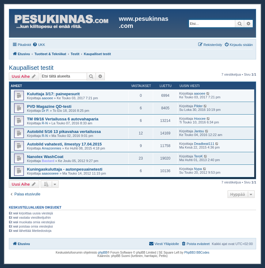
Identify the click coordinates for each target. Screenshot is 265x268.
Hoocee (200, 118)
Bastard (48, 161)
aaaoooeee (50, 173)
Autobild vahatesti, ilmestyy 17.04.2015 (64, 144)
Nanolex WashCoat (45, 156)
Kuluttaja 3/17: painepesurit (53, 94)
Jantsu (199, 131)
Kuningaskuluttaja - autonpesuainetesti (64, 169)
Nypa (198, 169)
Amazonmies (51, 148)
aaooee (47, 98)
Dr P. (45, 110)
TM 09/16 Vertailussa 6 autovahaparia (62, 119)
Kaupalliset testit (31, 67)
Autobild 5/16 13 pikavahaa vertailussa (64, 131)
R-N (45, 123)
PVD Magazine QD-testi (49, 106)
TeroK (198, 156)
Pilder (198, 106)
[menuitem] (38, 44)
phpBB (102, 252)
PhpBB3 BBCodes (197, 252)
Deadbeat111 (204, 143)
